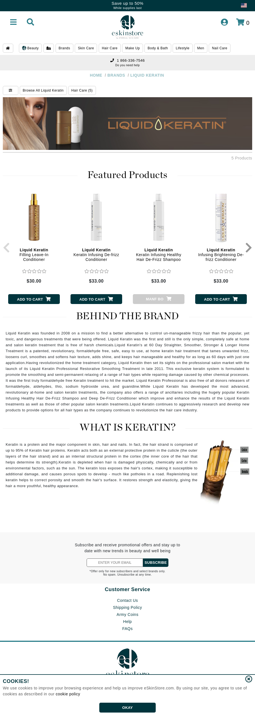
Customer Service (127, 589)
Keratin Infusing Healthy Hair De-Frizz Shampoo (158, 255)
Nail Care (219, 48)
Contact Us (127, 600)
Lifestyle (183, 48)
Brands (64, 48)
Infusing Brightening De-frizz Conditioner (221, 255)
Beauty (30, 48)
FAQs (127, 628)
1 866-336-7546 (127, 60)
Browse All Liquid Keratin (43, 90)
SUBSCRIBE (156, 562)
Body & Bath (158, 48)
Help (127, 621)
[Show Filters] (10, 90)
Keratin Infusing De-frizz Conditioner (96, 255)
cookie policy (68, 694)
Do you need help (127, 65)
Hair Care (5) (82, 90)
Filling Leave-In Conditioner (34, 255)
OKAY (127, 708)
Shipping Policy (127, 607)
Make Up (132, 48)
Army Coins (127, 614)
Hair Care (110, 48)
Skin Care (86, 48)
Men (200, 48)
